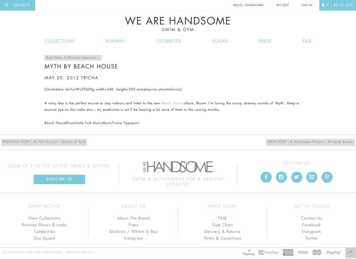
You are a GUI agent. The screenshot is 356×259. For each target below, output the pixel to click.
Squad (220, 41)
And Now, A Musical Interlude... (73, 58)
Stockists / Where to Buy (133, 232)
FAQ (307, 41)
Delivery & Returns (222, 232)
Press (265, 41)
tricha (89, 78)
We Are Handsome (178, 24)
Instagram (133, 238)
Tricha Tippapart (125, 123)
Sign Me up (59, 179)
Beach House (171, 103)
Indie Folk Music (89, 123)
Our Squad (44, 238)
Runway (115, 41)
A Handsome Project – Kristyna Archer (310, 142)
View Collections (44, 218)
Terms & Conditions (222, 238)
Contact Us (311, 218)
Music (107, 123)
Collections (59, 41)
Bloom (71, 123)
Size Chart (222, 225)
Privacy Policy (79, 253)
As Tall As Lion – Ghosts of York (44, 142)
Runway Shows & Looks (44, 225)
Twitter (311, 238)
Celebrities (168, 41)
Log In (306, 5)
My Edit (282, 5)
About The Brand (133, 218)
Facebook (311, 225)
